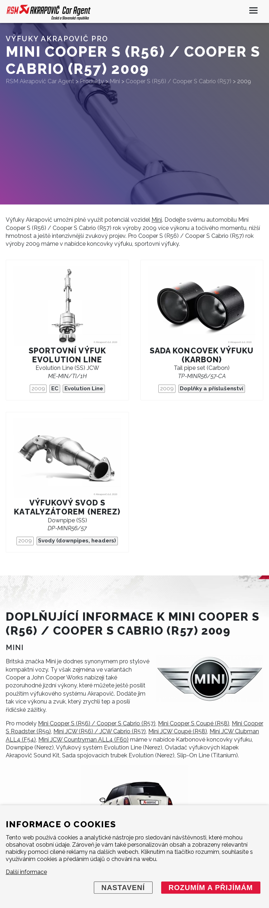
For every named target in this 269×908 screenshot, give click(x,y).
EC (54, 388)
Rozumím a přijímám (211, 887)
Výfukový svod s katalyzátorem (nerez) (67, 507)
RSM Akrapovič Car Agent (40, 81)
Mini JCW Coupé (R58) (177, 731)
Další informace (26, 872)
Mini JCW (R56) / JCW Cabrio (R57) (99, 731)
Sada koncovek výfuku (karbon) (202, 355)
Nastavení (123, 887)
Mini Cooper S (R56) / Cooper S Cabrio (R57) (96, 723)
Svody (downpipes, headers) (77, 540)
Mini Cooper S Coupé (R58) (193, 723)
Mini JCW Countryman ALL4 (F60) (83, 739)
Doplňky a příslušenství (211, 388)
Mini (157, 219)
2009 (38, 388)
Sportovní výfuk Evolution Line (67, 355)
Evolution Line (83, 388)
